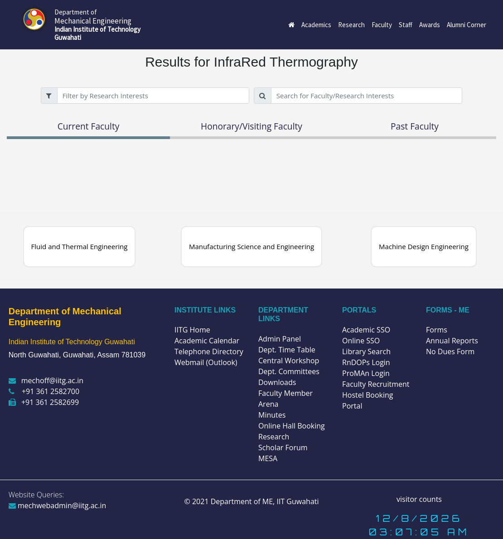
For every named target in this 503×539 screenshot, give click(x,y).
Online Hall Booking (291, 426)
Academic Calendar (206, 341)
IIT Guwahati (297, 501)
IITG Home (192, 330)
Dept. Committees (288, 371)
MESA (267, 458)
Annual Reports (452, 341)
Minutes (271, 415)
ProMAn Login (366, 373)
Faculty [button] (382, 24)
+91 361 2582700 (44, 391)
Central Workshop (288, 361)
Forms (436, 330)
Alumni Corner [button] (466, 24)
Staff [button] (405, 24)
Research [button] (351, 24)
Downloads (277, 382)
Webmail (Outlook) (205, 362)
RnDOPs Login (366, 362)
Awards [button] (429, 24)
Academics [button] (316, 24)
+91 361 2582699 (44, 402)
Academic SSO (366, 330)
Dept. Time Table (286, 350)
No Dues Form (450, 351)
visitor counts (419, 499)
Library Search (366, 351)
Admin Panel (279, 339)
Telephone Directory (208, 351)
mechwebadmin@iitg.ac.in (57, 505)
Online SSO (361, 341)
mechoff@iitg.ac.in (46, 380)
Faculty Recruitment (375, 384)
